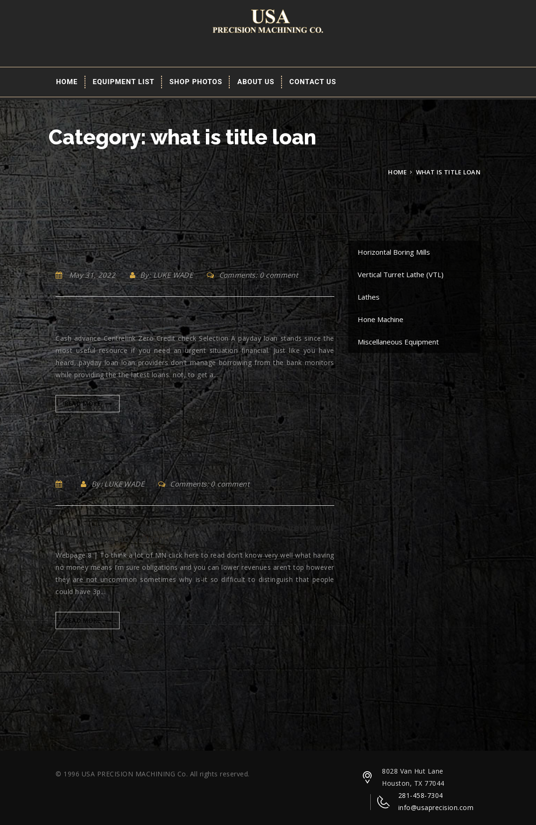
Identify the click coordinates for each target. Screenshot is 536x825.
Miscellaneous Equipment (398, 341)
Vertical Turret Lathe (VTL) (401, 274)
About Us (256, 82)
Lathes (369, 296)
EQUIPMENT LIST (124, 82)
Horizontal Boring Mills (394, 252)
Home (67, 82)
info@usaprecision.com (436, 807)
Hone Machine (380, 319)
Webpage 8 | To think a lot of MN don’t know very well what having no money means (195, 533)
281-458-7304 (420, 795)
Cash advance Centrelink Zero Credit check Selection (187, 322)
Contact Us (312, 82)
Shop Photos (195, 82)
